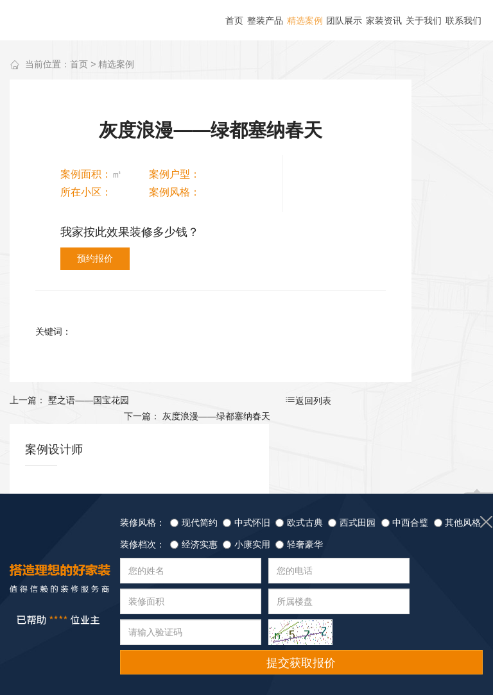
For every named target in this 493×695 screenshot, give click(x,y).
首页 (79, 65)
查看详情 (438, 304)
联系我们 (275, 642)
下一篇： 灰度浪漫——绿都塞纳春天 (293, 363)
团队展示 (156, 642)
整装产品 (38, 642)
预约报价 (236, 222)
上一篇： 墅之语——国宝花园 (69, 363)
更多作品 (433, 169)
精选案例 (116, 65)
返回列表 (186, 364)
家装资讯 (216, 642)
